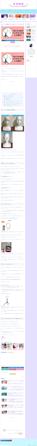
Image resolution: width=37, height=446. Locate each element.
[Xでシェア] (3, 40)
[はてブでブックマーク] (11, 40)
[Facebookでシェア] (7, 40)
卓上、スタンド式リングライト (9, 100)
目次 (12, 92)
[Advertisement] (12, 47)
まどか (31, 48)
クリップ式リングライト (8, 98)
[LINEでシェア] (14, 40)
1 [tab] (17, 21)
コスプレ (7, 350)
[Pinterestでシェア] (18, 40)
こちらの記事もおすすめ (9, 103)
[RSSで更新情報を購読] (13, 372)
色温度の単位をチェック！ (9, 97)
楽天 (4, 251)
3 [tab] (19, 21)
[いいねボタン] (1, 337)
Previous (0, 17)
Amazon (2, 251)
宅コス (5, 350)
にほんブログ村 (3, 336)
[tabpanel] (4, 17)
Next (36, 17)
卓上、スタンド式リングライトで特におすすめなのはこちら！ (14, 101)
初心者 (2, 350)
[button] (22, 40)
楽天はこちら (8, 283)
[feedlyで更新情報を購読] (12, 372)
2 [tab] (18, 21)
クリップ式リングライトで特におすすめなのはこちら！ (13, 99)
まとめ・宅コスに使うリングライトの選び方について (11, 102)
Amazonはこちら (3, 283)
